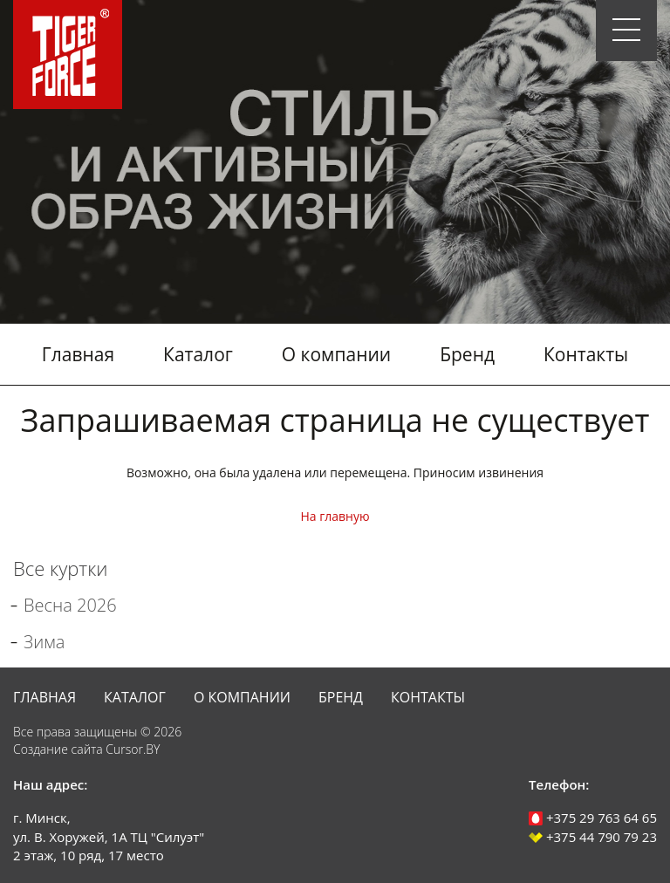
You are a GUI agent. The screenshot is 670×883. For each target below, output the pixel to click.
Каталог (198, 354)
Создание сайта (58, 749)
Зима (44, 642)
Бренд (467, 354)
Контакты (586, 354)
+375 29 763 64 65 (593, 817)
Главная (78, 354)
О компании (336, 354)
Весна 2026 (70, 605)
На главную (334, 516)
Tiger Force (67, 54)
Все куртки (60, 568)
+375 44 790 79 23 (593, 836)
